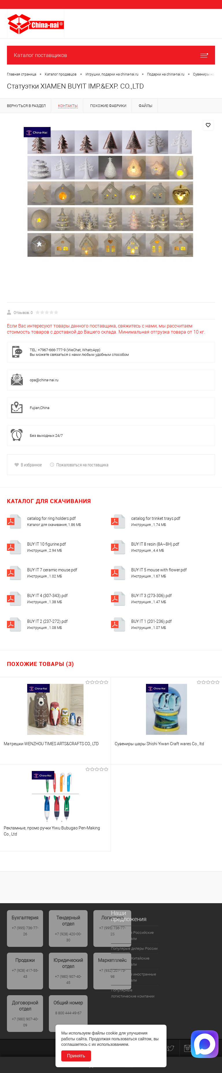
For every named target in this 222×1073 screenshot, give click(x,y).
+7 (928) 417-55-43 (25, 973)
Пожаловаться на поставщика (79, 465)
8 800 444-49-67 (68, 1013)
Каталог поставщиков (111, 55)
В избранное (28, 465)
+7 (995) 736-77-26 (25, 931)
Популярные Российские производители (132, 935)
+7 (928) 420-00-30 (68, 937)
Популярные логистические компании (132, 993)
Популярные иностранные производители (133, 977)
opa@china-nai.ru (44, 380)
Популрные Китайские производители (130, 961)
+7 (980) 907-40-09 (25, 1022)
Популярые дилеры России (134, 948)
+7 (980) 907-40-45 (68, 979)
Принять (76, 1055)
